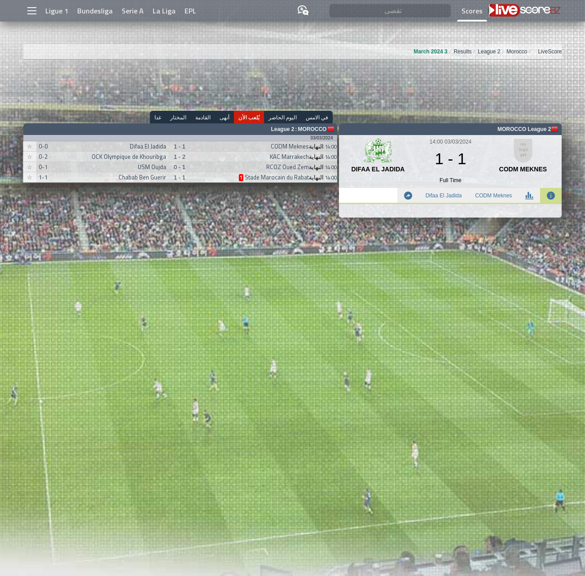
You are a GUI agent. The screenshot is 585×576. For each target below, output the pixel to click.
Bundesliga (95, 10)
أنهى (224, 117)
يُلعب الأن (249, 117)
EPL (190, 10)
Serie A (133, 10)
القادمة (203, 117)
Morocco (312, 129)
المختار (178, 117)
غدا (157, 117)
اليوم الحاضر (282, 117)
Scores (472, 10)
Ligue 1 (56, 10)
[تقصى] (390, 11)
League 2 (282, 129)
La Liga (164, 10)
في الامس (317, 117)
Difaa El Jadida (444, 195)
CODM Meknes (493, 195)
